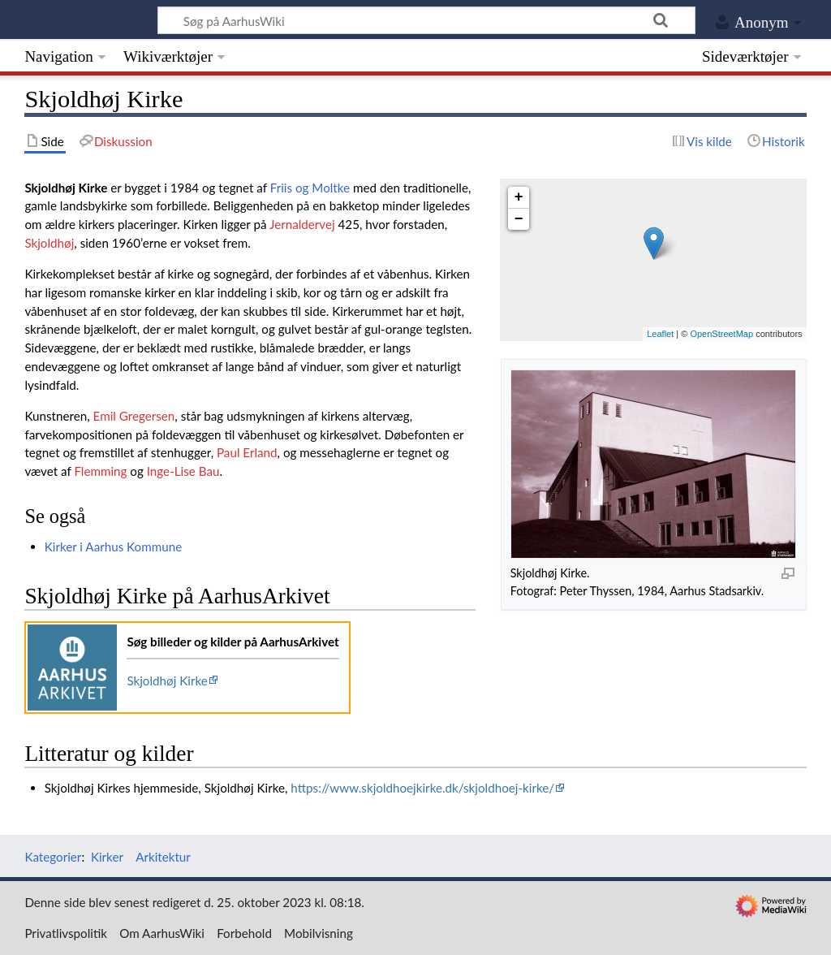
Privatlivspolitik (65, 933)
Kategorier (52, 856)
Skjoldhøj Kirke (167, 680)
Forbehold (244, 933)
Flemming (100, 471)
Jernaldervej (302, 224)
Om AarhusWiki (162, 933)
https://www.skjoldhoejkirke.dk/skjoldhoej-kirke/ (422, 787)
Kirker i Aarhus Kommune (113, 546)
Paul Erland (247, 452)
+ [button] (519, 197)
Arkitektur (163, 856)
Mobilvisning (318, 933)
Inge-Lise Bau (183, 471)
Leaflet (660, 334)
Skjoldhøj (49, 243)
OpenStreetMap (721, 334)
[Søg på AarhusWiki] (426, 20)
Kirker (107, 856)
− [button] (519, 219)
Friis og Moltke (310, 187)
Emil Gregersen (134, 415)
